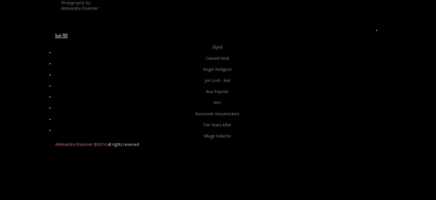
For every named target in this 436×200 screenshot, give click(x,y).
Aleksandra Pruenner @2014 (80, 144)
